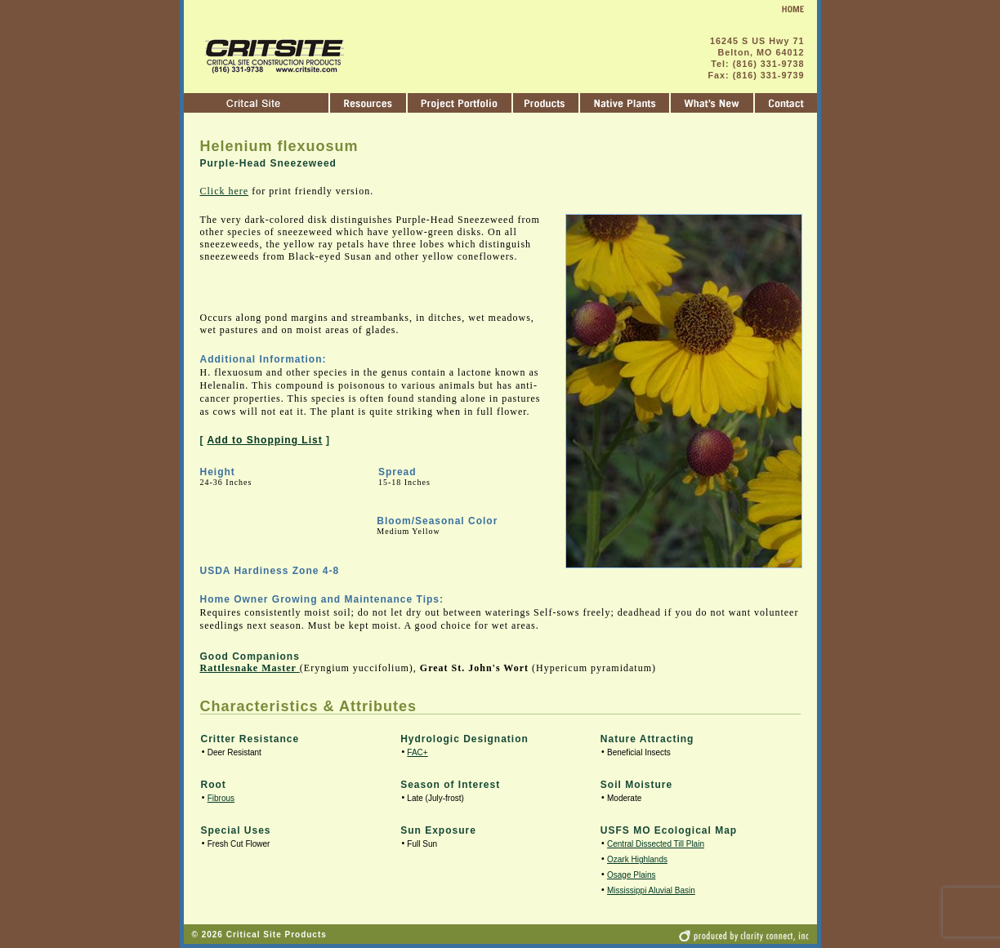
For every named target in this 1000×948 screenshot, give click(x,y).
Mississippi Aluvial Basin (651, 890)
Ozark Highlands (637, 859)
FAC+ (417, 752)
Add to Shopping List (264, 440)
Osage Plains (631, 874)
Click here (224, 191)
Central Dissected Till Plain (655, 843)
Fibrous (221, 798)
